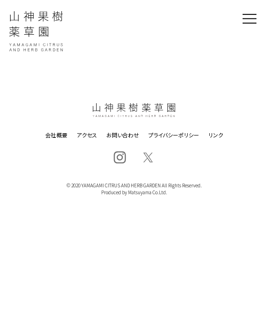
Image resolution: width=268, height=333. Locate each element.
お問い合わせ (122, 135)
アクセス (87, 135)
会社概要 (56, 135)
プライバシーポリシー (173, 135)
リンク (215, 135)
